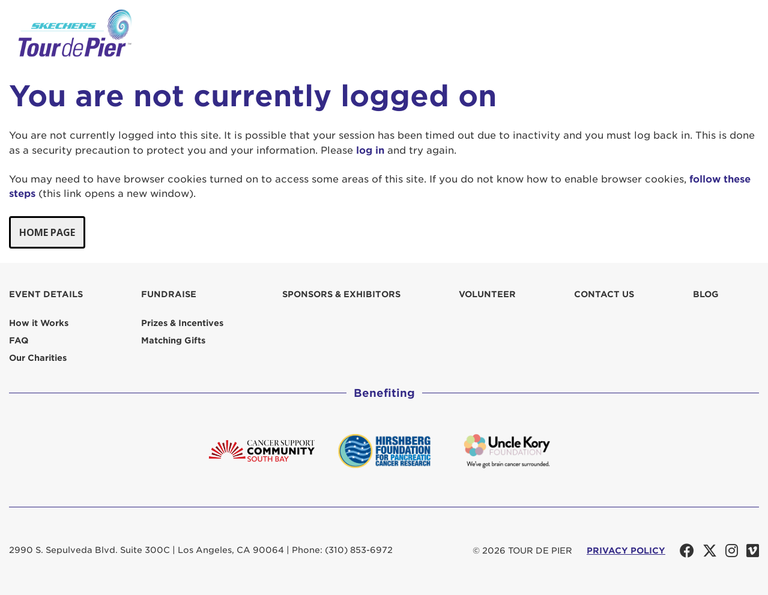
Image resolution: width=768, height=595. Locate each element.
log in (370, 150)
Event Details (46, 294)
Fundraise (168, 294)
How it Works (38, 323)
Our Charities (38, 358)
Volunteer (487, 294)
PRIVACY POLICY (626, 550)
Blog (706, 294)
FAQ (18, 340)
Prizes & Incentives (182, 323)
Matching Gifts (173, 340)
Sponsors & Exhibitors (341, 294)
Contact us (604, 294)
